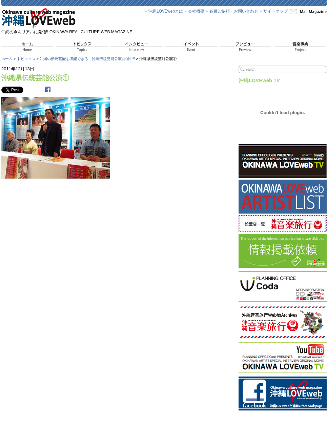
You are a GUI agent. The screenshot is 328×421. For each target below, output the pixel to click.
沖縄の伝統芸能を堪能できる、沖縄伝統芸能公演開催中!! (87, 59)
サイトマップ (275, 11)
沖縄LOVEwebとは (165, 11)
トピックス (26, 59)
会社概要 (196, 11)
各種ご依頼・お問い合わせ (233, 11)
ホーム (7, 59)
